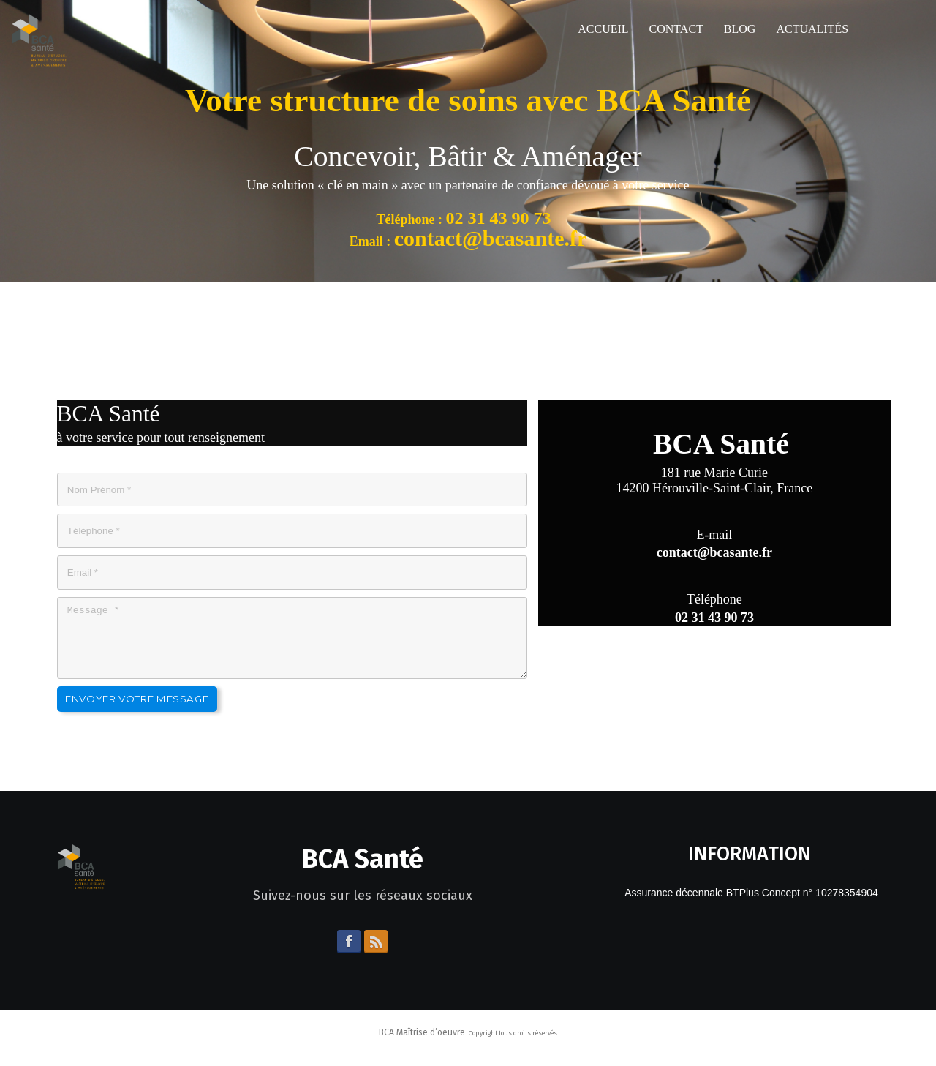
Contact (676, 29)
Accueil (603, 29)
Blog (740, 29)
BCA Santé (362, 872)
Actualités (812, 29)
